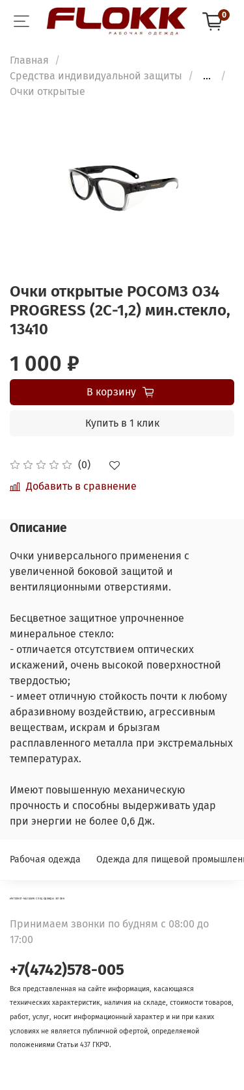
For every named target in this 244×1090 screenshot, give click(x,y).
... (207, 76)
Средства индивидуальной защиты (96, 76)
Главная (29, 60)
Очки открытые (47, 91)
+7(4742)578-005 (67, 970)
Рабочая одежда (45, 859)
